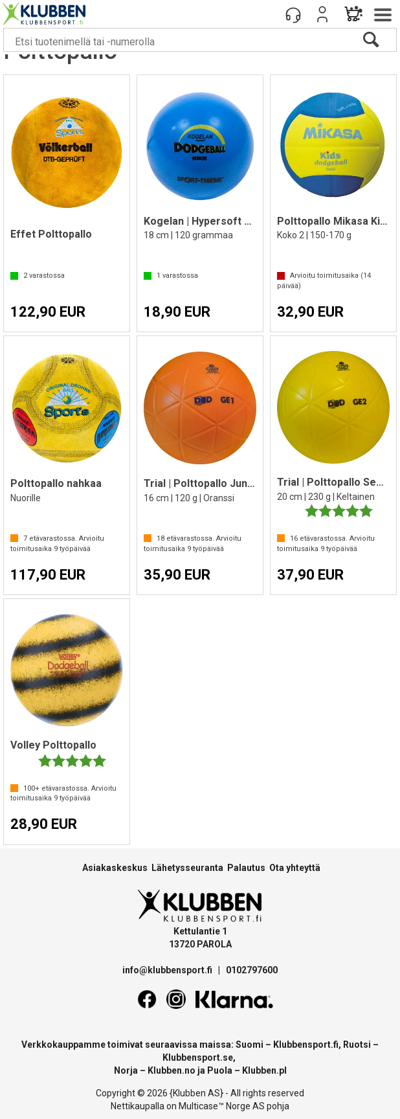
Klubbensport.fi (306, 1044)
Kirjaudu (322, 14)
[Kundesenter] (293, 14)
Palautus (246, 868)
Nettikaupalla (137, 1106)
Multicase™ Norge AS (222, 1106)
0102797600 (252, 970)
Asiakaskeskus (115, 868)
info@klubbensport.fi (168, 970)
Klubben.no (171, 1070)
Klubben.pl (264, 1070)
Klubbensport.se (197, 1057)
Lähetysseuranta (187, 868)
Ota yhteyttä (294, 868)
